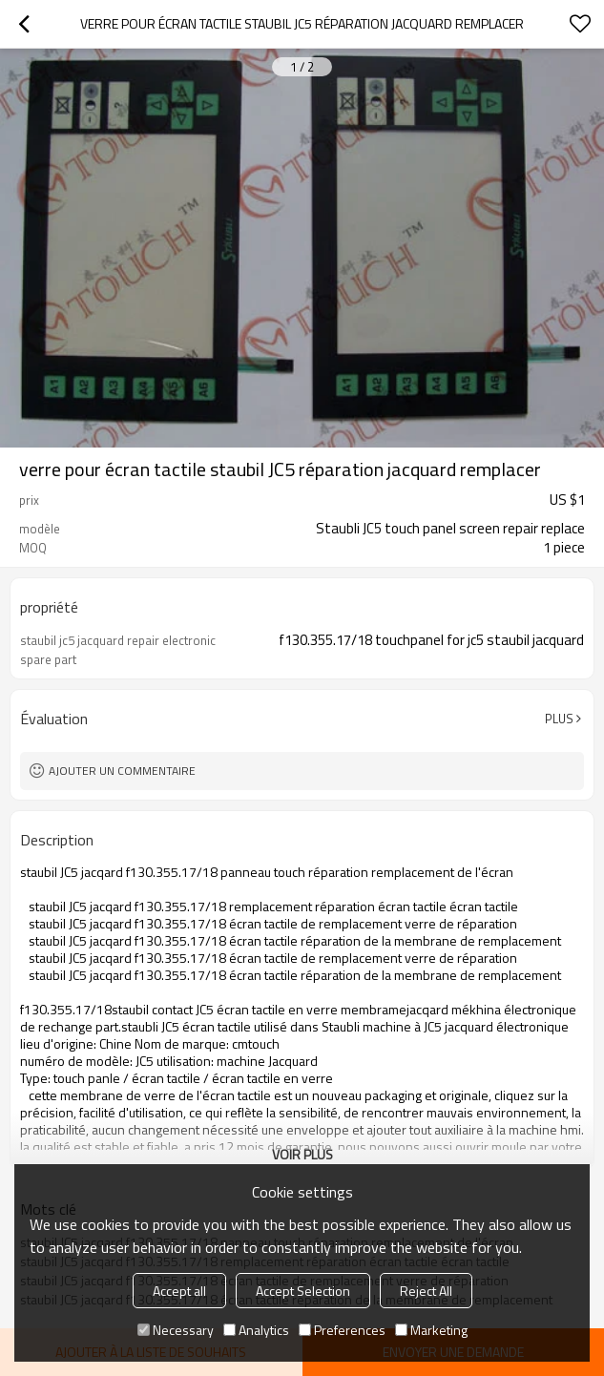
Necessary (175, 1330)
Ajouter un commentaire (122, 770)
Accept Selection (303, 1291)
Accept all (179, 1291)
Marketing (431, 1330)
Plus (559, 718)
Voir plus (302, 1154)
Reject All (426, 1291)
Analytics (256, 1330)
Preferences (342, 1330)
